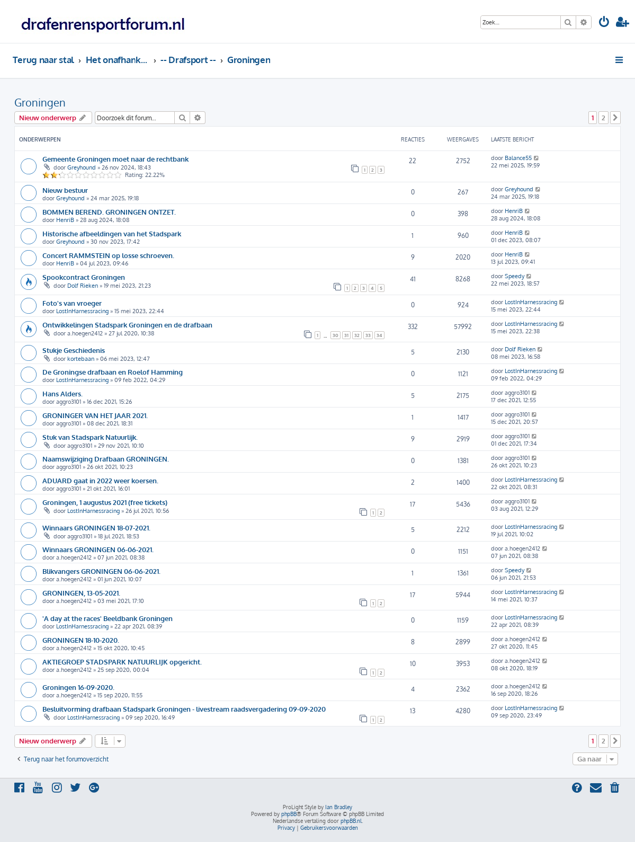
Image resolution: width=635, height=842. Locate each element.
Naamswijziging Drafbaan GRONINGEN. (105, 458)
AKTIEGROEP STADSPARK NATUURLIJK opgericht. (122, 661)
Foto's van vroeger (72, 302)
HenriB (65, 220)
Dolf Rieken (82, 285)
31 (346, 335)
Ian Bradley (338, 807)
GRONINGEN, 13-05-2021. (81, 592)
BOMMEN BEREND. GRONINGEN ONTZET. (109, 211)
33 (368, 335)
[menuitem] (604, 23)
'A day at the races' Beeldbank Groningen (107, 618)
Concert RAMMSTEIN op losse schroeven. (108, 255)
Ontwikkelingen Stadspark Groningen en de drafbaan (127, 324)
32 (357, 335)
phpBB (289, 814)
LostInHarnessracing (82, 311)
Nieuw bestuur (65, 189)
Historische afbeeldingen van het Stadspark (111, 233)
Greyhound (81, 167)
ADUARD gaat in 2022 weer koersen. (100, 480)
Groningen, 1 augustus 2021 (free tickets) (104, 502)
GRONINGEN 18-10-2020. (80, 639)
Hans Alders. (62, 393)
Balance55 (518, 158)
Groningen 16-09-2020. (78, 687)
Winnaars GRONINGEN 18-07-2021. (96, 527)
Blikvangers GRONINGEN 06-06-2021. (101, 570)
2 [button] (603, 117)
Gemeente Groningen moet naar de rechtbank (115, 158)
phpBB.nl (351, 821)
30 (335, 335)
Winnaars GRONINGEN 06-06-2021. (98, 549)
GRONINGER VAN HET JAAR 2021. (95, 415)
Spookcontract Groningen (83, 276)
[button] (615, 117)
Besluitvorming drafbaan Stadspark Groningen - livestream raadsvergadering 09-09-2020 (184, 708)
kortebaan (80, 358)
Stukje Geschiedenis (73, 349)
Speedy (514, 276)
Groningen (40, 102)
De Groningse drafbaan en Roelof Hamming (112, 371)
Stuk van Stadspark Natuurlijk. (90, 436)
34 (379, 335)
